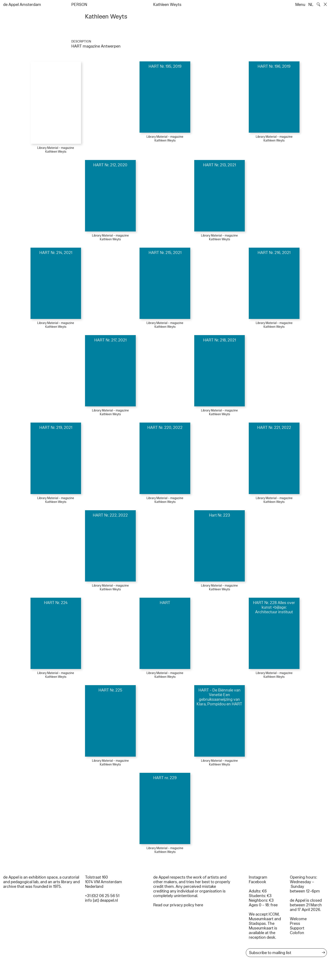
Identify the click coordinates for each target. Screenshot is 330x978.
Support (297, 928)
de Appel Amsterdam (22, 4)
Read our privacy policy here (178, 905)
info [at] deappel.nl (101, 900)
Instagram (258, 877)
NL (310, 4)
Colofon (297, 933)
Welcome (298, 919)
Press (295, 923)
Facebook (257, 882)
